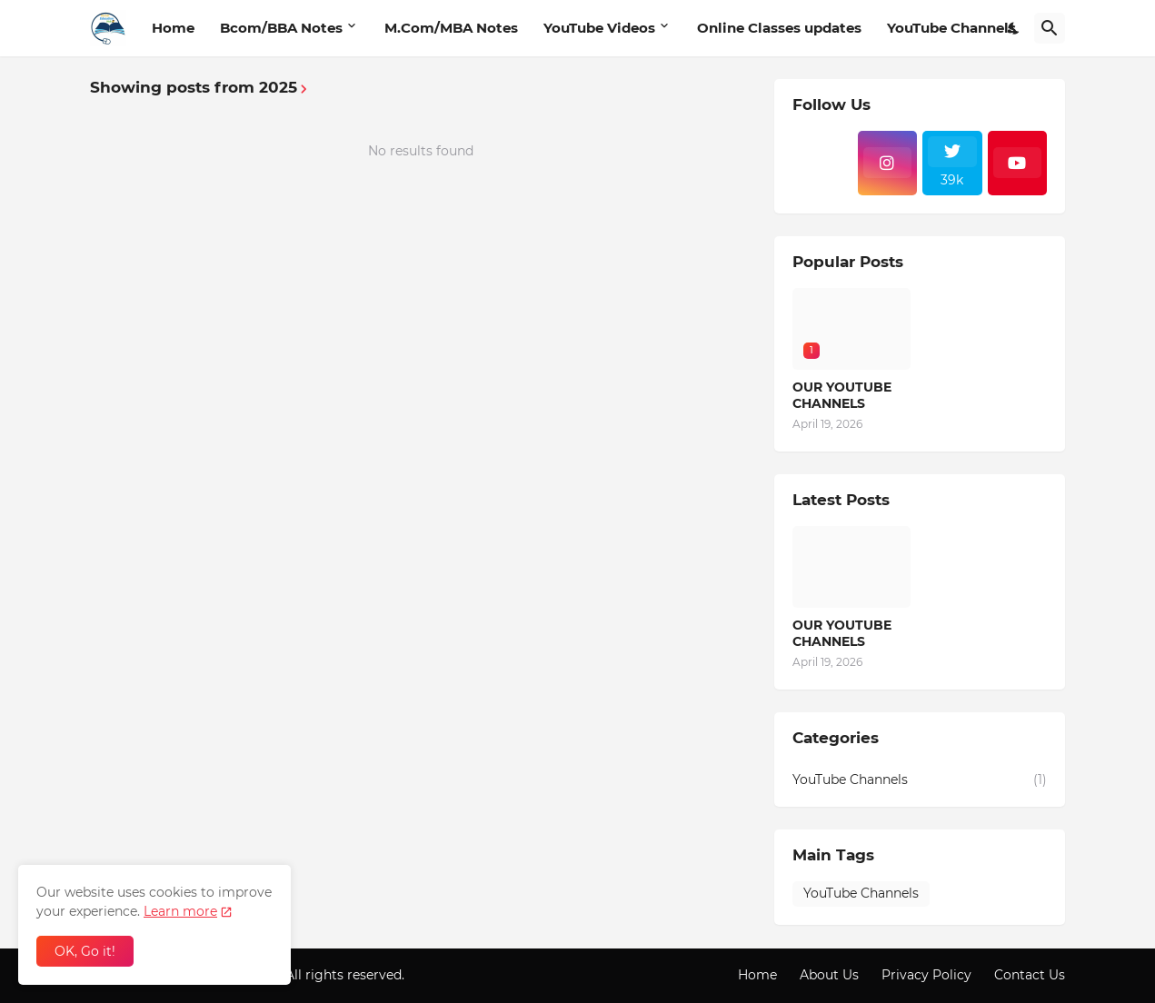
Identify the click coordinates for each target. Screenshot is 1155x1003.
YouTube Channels (951, 27)
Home (173, 27)
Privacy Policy (926, 975)
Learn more (180, 911)
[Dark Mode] (1014, 28)
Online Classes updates (779, 27)
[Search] (1049, 28)
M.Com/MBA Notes (451, 27)
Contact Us (1029, 975)
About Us (829, 975)
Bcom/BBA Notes (281, 27)
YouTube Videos (599, 27)
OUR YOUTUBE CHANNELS (841, 395)
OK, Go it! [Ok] (85, 951)
